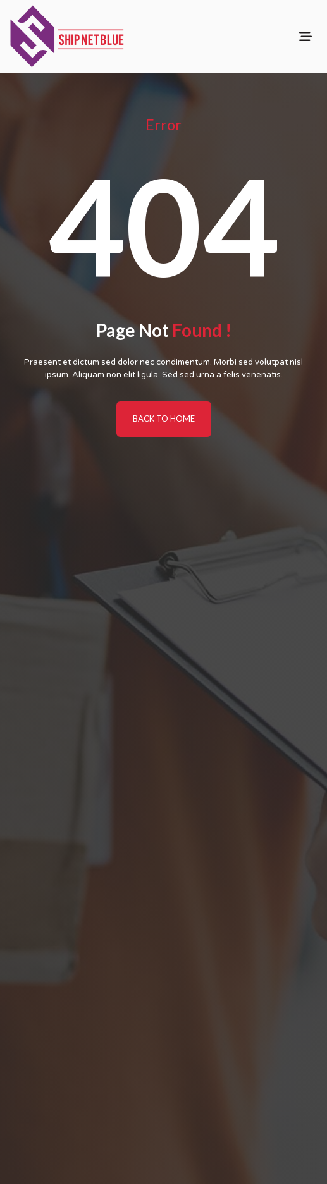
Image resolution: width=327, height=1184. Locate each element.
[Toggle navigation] (305, 36)
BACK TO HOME (164, 418)
